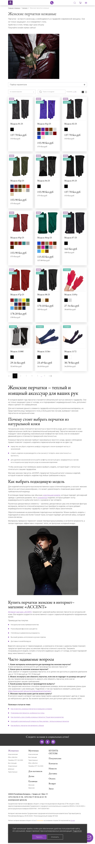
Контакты (53, 763)
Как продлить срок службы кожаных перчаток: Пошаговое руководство (37, 717)
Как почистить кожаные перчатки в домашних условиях (31, 709)
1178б (74, 91)
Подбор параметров (18, 85)
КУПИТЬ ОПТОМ (53, 752)
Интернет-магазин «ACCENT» (20, 612)
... (41, 376)
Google (73, 820)
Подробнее (77, 831)
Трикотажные (12, 772)
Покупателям (55, 758)
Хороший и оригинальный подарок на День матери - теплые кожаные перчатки (40, 721)
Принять (39, 837)
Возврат (52, 783)
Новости (53, 768)
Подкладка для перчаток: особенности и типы (28, 713)
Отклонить (55, 837)
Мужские (31, 788)
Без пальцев (12, 763)
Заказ (51, 788)
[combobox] (22, 92)
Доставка (53, 773)
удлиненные (42, 498)
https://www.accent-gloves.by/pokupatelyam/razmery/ (29, 691)
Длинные (11, 769)
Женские (31, 785)
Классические (13, 754)
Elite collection (12, 757)
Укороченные (12, 766)
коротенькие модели (51, 495)
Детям (31, 776)
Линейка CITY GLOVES (15, 760)
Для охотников (35, 771)
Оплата (52, 778)
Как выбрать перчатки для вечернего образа (27, 725)
